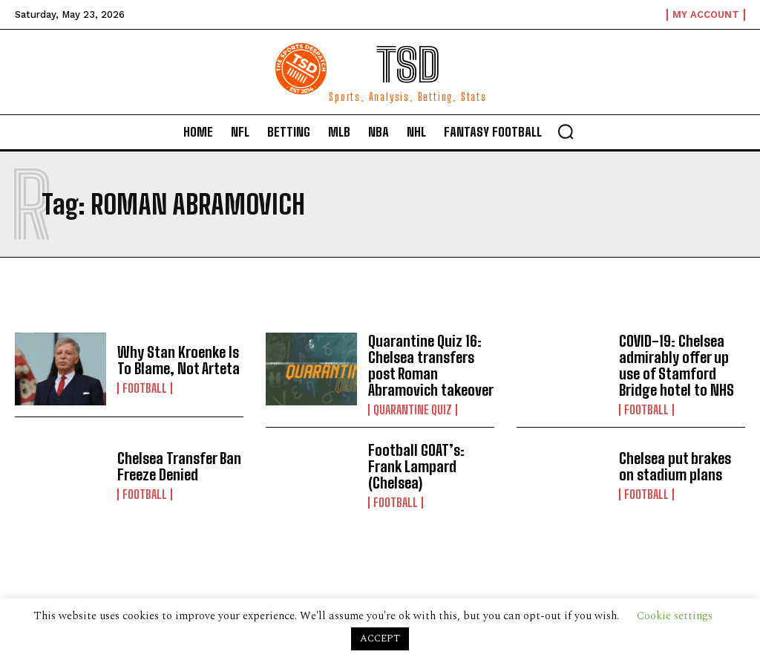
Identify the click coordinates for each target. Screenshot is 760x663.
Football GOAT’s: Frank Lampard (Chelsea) (416, 466)
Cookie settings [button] (674, 615)
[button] (565, 131)
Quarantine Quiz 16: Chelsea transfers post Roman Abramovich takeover (431, 365)
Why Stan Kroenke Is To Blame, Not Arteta (178, 360)
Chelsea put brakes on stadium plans (675, 466)
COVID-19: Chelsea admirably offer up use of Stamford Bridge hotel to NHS (676, 365)
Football (144, 388)
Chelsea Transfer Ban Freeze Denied (179, 466)
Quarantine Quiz (412, 410)
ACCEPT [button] (380, 638)
